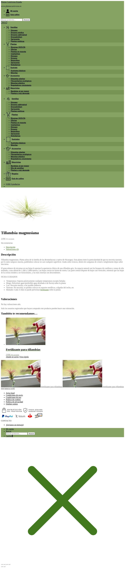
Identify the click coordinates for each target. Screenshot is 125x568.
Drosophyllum (16, 37)
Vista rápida (24, 357)
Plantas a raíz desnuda (20, 93)
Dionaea (14, 30)
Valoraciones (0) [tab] (12, 249)
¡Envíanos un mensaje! (15, 425)
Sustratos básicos (18, 71)
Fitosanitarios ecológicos (21, 81)
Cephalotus (15, 54)
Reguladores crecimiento (21, 85)
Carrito (9, 436)
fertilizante (44, 290)
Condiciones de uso (13, 397)
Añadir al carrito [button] (12, 357)
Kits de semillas (17, 168)
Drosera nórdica (17, 32)
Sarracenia (15, 39)
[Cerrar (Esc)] (9, 564)
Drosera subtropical (19, 35)
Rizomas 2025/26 (18, 47)
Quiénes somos (12, 404)
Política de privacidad (14, 402)
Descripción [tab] (10, 247)
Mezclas (14, 73)
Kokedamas (15, 65)
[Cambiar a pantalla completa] (4, 564)
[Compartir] (7, 564)
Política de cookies (13, 400)
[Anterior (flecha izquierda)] (2, 566)
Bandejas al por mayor (20, 91)
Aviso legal (10, 393)
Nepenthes (15, 60)
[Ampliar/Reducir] (2, 564)
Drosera (14, 58)
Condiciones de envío (14, 395)
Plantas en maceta (18, 52)
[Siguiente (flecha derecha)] (4, 566)
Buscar (26, 20)
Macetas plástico (18, 83)
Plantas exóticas (17, 41)
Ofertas (14, 49)
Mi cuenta (10, 429)
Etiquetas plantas (18, 79)
